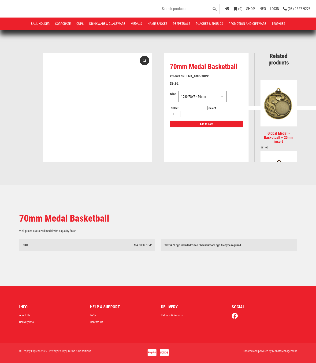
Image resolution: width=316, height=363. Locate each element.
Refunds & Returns (172, 315)
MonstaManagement (284, 351)
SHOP (250, 9)
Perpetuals (181, 23)
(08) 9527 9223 (297, 9)
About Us (24, 315)
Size (173, 94)
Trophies (278, 23)
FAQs (93, 315)
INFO (262, 9)
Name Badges (157, 23)
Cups (80, 23)
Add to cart (206, 124)
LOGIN (274, 9)
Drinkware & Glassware (107, 23)
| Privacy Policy (57, 351)
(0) (237, 9)
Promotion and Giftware (247, 23)
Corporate (63, 23)
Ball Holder (40, 23)
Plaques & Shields (209, 23)
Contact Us (96, 322)
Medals (136, 23)
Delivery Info (26, 322)
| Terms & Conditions (78, 351)
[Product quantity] (175, 114)
